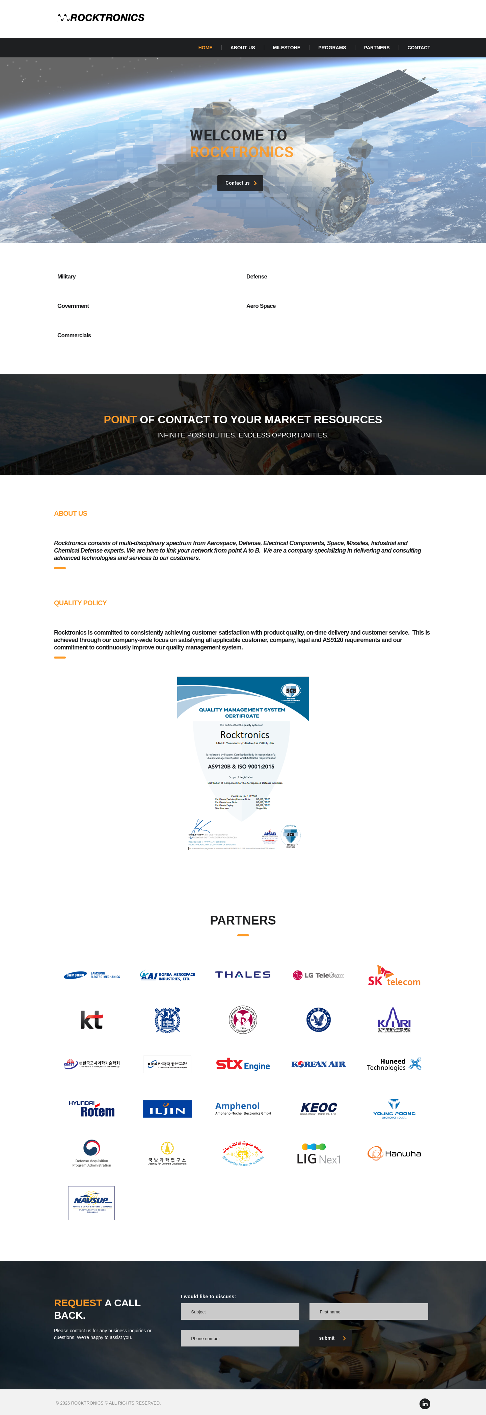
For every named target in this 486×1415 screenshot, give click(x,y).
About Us (243, 47)
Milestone (286, 47)
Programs (332, 47)
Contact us (241, 198)
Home (205, 47)
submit (332, 1338)
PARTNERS (377, 47)
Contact (419, 47)
